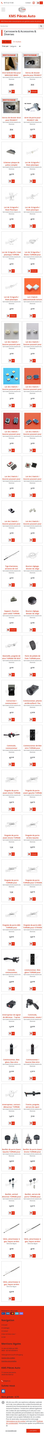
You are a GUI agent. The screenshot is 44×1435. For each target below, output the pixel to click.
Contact (28, 3)
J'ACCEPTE (33, 1431)
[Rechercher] (41, 26)
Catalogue (5, 1328)
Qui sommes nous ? (8, 1334)
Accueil (4, 1325)
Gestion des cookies (8, 1358)
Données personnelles (8, 1361)
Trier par (5, 46)
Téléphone (5, 1381)
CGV (3, 1337)
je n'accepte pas (11, 1431)
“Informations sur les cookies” (16, 1421)
